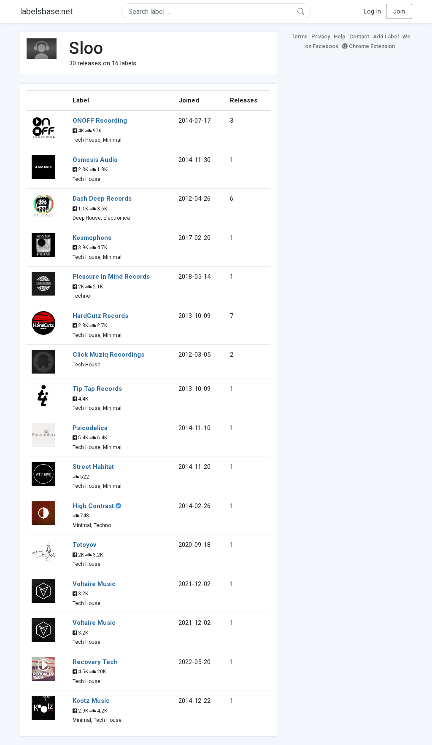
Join (399, 11)
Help (340, 36)
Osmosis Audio (95, 160)
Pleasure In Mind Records (111, 276)
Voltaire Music (94, 584)
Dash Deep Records (102, 198)
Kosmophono (92, 238)
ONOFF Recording (100, 120)
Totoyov (84, 545)
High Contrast (93, 506)
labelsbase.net (46, 11)
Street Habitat (93, 467)
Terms (300, 36)
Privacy (320, 36)
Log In (372, 11)
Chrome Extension (368, 46)
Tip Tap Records (97, 389)
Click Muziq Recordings (108, 354)
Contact (359, 36)
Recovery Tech (95, 662)
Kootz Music (91, 701)
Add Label (386, 36)
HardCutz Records (100, 316)
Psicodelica (90, 428)
